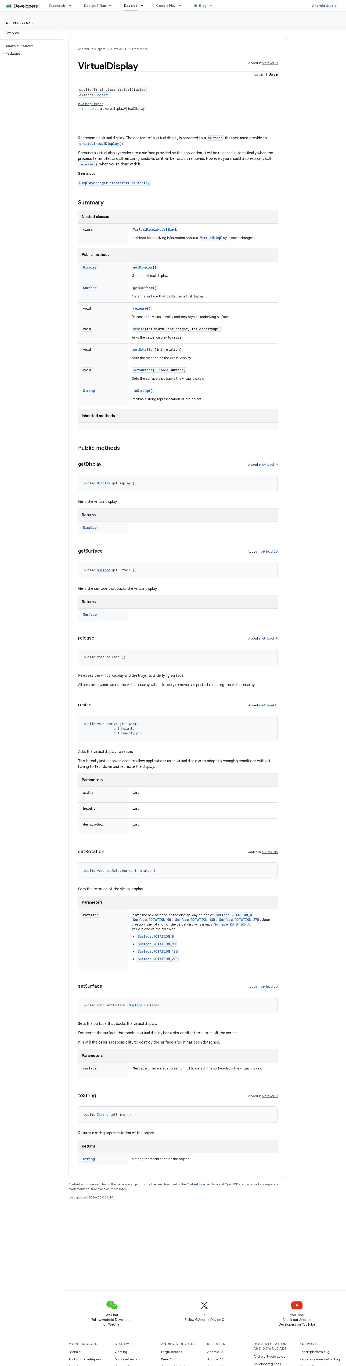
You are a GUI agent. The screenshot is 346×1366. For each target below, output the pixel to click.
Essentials (57, 6)
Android (74, 1352)
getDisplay (143, 267)
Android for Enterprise (84, 1359)
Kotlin (258, 74)
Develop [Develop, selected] (131, 6)
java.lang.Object (90, 104)
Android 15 (215, 1352)
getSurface (143, 288)
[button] (30, 53)
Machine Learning (128, 1359)
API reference (20, 23)
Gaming (121, 1352)
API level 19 (270, 63)
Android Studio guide (269, 1356)
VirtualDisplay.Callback (155, 229)
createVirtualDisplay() (101, 143)
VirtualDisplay (213, 238)
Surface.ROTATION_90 (152, 919)
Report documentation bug (320, 1359)
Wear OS (167, 1359)
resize (139, 329)
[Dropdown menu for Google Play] (182, 5)
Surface (215, 138)
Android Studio (324, 6)
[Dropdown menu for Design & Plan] (112, 5)
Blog (202, 6)
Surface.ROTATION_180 (195, 919)
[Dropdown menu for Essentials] (72, 5)
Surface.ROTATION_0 (234, 915)
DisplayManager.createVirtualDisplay (114, 183)
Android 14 (215, 1359)
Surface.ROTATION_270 (239, 919)
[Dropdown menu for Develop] (144, 5)
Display (90, 267)
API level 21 (270, 705)
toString (141, 390)
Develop (117, 49)
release (140, 308)
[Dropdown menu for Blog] (212, 5)
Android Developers (91, 49)
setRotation (144, 349)
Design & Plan (95, 6)
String (89, 390)
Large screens (171, 1352)
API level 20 (269, 552)
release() (88, 164)
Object (102, 95)
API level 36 (270, 852)
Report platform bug (314, 1352)
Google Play (166, 6)
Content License (198, 1184)
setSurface (143, 370)
